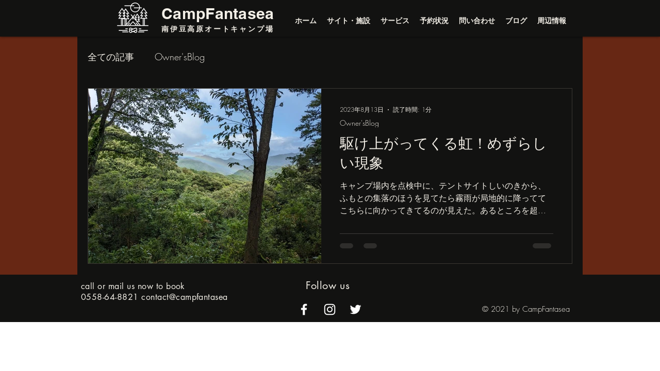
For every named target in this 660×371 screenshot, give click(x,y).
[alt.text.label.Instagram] (329, 309)
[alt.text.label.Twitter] (355, 309)
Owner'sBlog (180, 56)
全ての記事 (111, 56)
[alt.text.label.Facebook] (303, 309)
